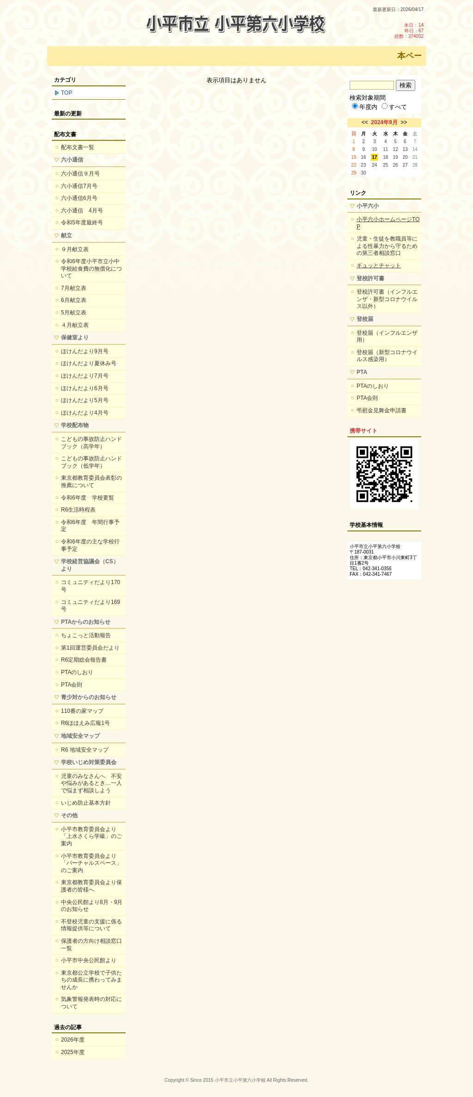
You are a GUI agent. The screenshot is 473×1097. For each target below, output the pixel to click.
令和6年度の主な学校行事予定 (90, 545)
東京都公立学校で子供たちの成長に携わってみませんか (91, 980)
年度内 (364, 106)
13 (405, 149)
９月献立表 (75, 249)
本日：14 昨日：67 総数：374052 (409, 31)
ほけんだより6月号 (85, 388)
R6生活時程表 (78, 509)
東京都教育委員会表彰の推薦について (91, 481)
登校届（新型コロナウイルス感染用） (387, 356)
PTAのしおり (77, 672)
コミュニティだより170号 (90, 586)
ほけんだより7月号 (85, 376)
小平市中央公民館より (88, 960)
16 (363, 157)
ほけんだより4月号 (85, 413)
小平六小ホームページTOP (388, 223)
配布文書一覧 (77, 147)
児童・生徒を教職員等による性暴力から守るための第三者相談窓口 (387, 245)
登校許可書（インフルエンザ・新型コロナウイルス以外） (387, 299)
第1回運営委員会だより (90, 648)
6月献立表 (73, 300)
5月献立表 (73, 312)
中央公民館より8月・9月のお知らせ (91, 906)
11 (385, 149)
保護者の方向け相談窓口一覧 (91, 945)
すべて (394, 106)
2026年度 (73, 1040)
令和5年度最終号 (82, 222)
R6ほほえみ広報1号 (85, 723)
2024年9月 (384, 122)
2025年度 (73, 1052)
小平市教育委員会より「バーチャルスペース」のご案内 (91, 863)
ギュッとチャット (379, 265)
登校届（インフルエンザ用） (387, 337)
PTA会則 (71, 684)
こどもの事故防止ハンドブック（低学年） (91, 462)
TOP (66, 93)
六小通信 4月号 (82, 210)
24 (374, 165)
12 (395, 149)
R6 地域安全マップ (85, 750)
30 (363, 172)
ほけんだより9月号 (85, 351)
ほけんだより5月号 (85, 400)
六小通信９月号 (80, 173)
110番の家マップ (82, 711)
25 (385, 165)
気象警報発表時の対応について (91, 1003)
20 (405, 157)
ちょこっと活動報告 (86, 635)
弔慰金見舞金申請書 (381, 410)
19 (395, 157)
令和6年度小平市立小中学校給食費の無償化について (91, 268)
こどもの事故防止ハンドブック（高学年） (91, 443)
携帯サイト (363, 431)
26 (395, 165)
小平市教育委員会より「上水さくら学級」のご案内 (91, 836)
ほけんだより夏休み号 (88, 363)
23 (363, 165)
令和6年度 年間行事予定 (90, 526)
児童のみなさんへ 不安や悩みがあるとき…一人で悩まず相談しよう (91, 783)
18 (385, 157)
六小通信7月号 (79, 186)
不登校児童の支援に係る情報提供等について (91, 925)
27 (405, 165)
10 (374, 149)
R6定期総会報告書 (84, 660)
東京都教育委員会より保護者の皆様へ (91, 886)
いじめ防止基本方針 (86, 803)
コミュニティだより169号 (90, 606)
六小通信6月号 (79, 198)
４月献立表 (75, 325)
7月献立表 (73, 288)
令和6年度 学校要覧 (87, 497)
